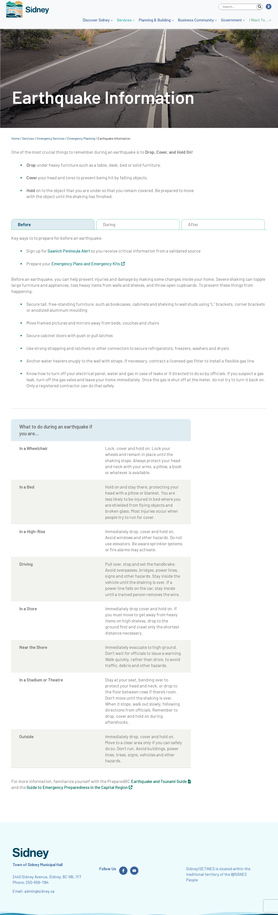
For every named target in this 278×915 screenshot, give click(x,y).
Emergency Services (51, 138)
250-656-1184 (37, 882)
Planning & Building (155, 20)
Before (24, 224)
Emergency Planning (81, 138)
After (193, 224)
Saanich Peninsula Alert (69, 250)
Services (124, 20)
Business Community (196, 20)
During (109, 224)
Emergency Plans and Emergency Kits (85, 263)
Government (231, 20)
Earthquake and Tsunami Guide (159, 781)
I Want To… (258, 20)
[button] (268, 7)
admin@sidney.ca (39, 891)
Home (15, 138)
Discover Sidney (96, 20)
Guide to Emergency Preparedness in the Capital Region (77, 787)
